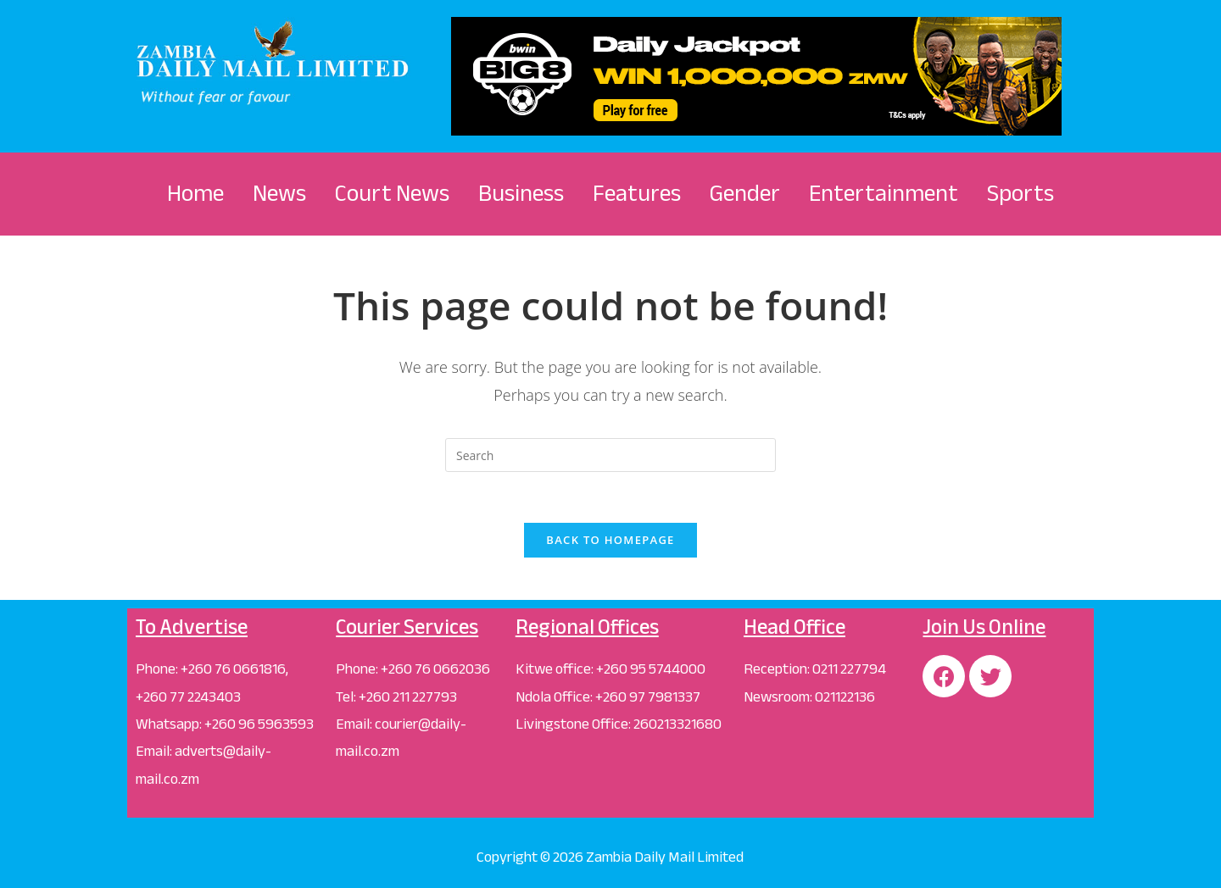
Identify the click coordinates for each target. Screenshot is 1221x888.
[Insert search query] (610, 455)
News (279, 193)
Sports (1020, 193)
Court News (392, 193)
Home (195, 193)
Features (637, 193)
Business (521, 193)
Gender (745, 193)
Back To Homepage (610, 539)
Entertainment (883, 193)
